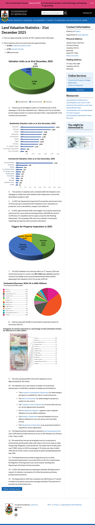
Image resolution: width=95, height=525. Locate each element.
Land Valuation (83, 35)
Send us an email (72, 56)
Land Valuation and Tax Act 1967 (78, 102)
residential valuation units (21, 45)
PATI (49, 505)
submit (65, 13)
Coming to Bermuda (56, 20)
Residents (19, 20)
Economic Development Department (35, 392)
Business (28, 20)
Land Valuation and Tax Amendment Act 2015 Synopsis (79, 111)
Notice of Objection (75, 85)
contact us (34, 505)
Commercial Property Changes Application (79, 81)
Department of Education (31, 425)
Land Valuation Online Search (76, 100)
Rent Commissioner (29, 398)
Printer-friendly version (11, 489)
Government (39, 20)
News (84, 20)
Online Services (74, 20)
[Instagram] (31, 516)
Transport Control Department (33, 404)
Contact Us (87, 13)
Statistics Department (30, 416)
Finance (78, 31)
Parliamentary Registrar (30, 410)
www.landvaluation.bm (51, 431)
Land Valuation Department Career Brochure (79, 116)
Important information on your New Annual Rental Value (79, 106)
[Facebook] (31, 511)
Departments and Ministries (71, 505)
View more (80, 90)
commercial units (17, 49)
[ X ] (92, 3)
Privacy (56, 505)
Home (10, 20)
